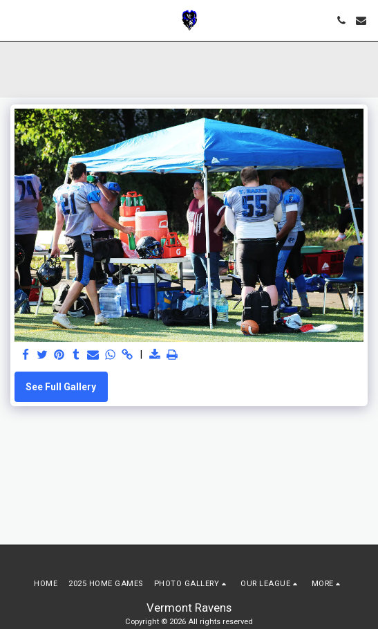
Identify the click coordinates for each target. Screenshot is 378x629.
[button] (15, 20)
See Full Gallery (61, 386)
